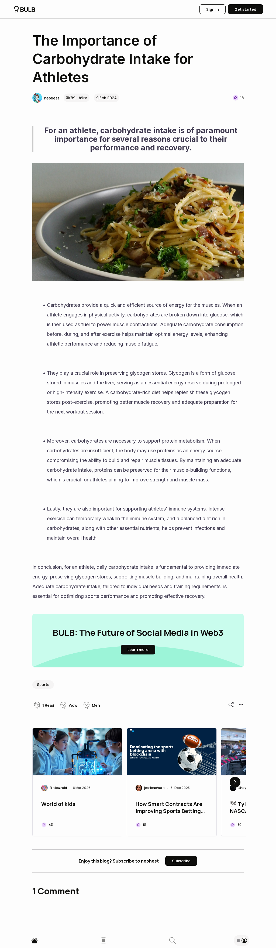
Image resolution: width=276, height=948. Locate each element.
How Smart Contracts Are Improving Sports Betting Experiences (169, 808)
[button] (45, 98)
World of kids (58, 804)
